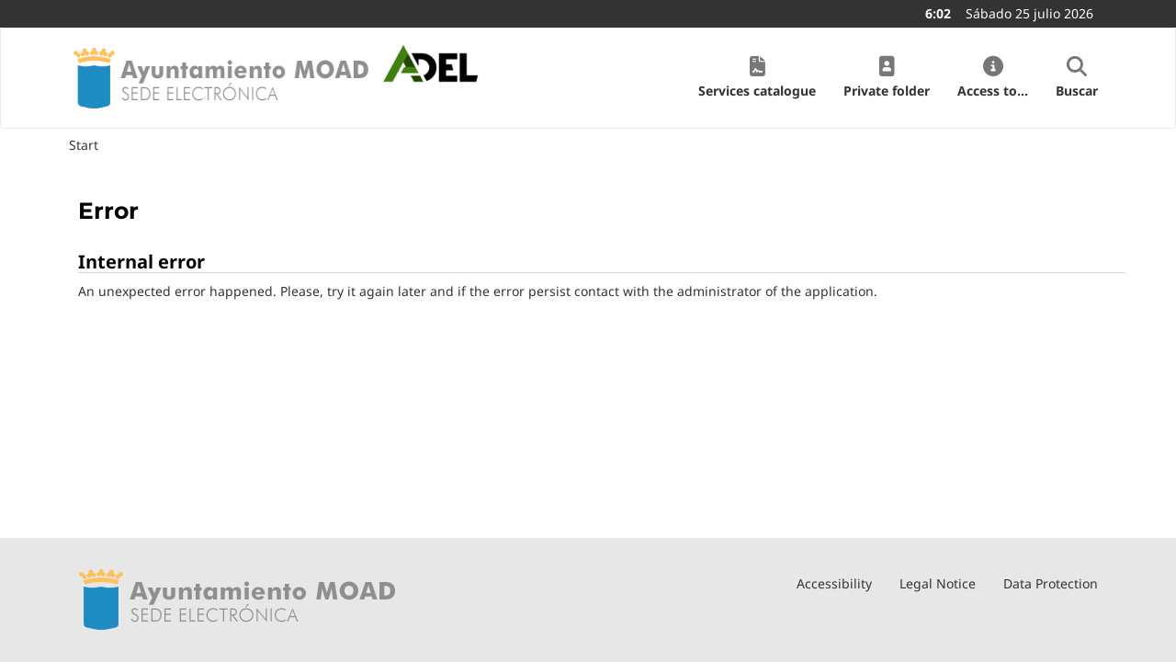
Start (83, 145)
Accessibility (834, 583)
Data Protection (1050, 583)
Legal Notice (937, 583)
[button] (757, 78)
